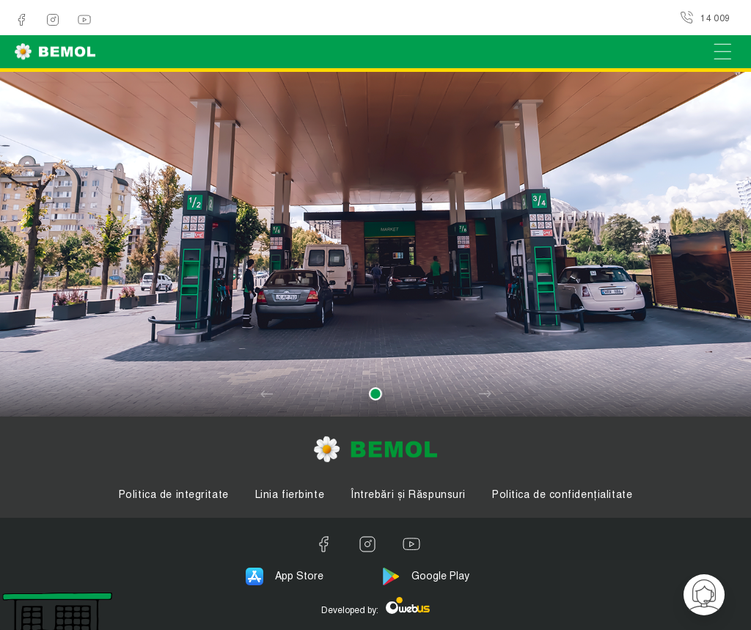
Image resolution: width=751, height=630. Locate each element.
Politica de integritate (174, 494)
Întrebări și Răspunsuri (408, 494)
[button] (375, 393)
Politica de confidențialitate (562, 494)
